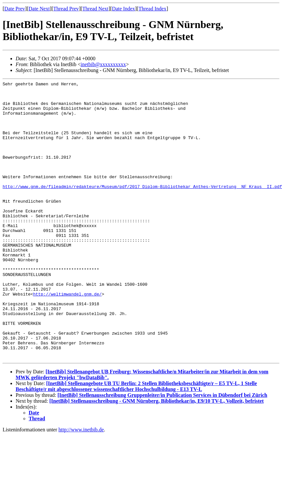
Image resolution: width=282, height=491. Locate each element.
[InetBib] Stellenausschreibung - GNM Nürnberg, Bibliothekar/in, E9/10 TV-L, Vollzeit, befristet (156, 456)
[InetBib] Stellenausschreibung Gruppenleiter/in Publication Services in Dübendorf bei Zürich (162, 451)
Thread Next (95, 8)
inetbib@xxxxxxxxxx (103, 64)
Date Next (39, 8)
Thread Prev (66, 8)
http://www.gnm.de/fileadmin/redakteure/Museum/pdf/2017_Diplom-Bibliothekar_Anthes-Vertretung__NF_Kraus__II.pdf (142, 208)
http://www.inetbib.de (81, 485)
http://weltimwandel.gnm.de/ (67, 337)
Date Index (123, 8)
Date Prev (14, 8)
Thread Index (152, 8)
